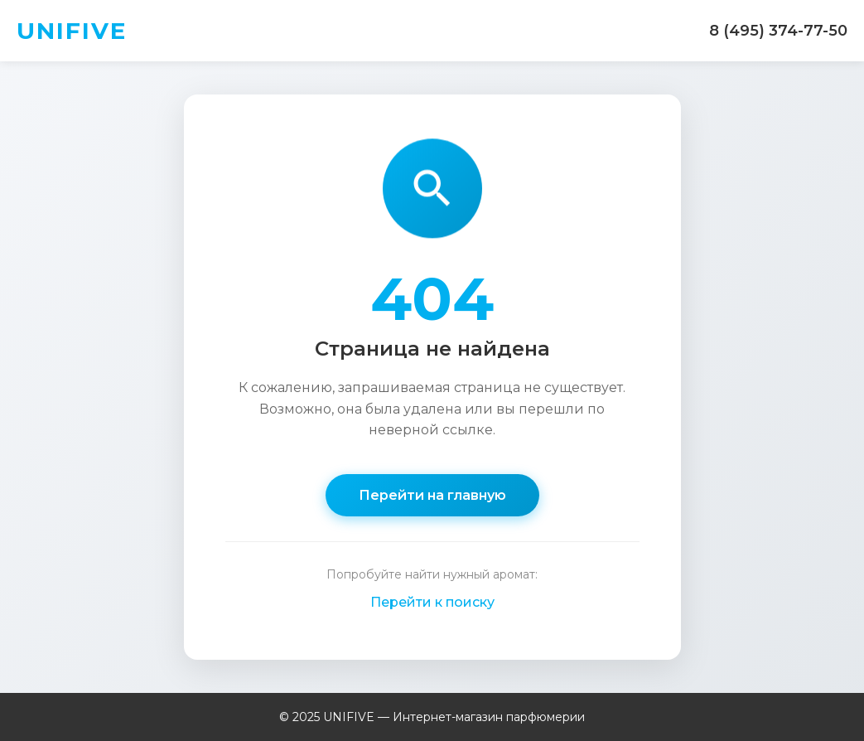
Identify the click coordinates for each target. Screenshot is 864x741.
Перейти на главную (432, 495)
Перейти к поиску (432, 602)
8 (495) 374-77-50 (778, 31)
